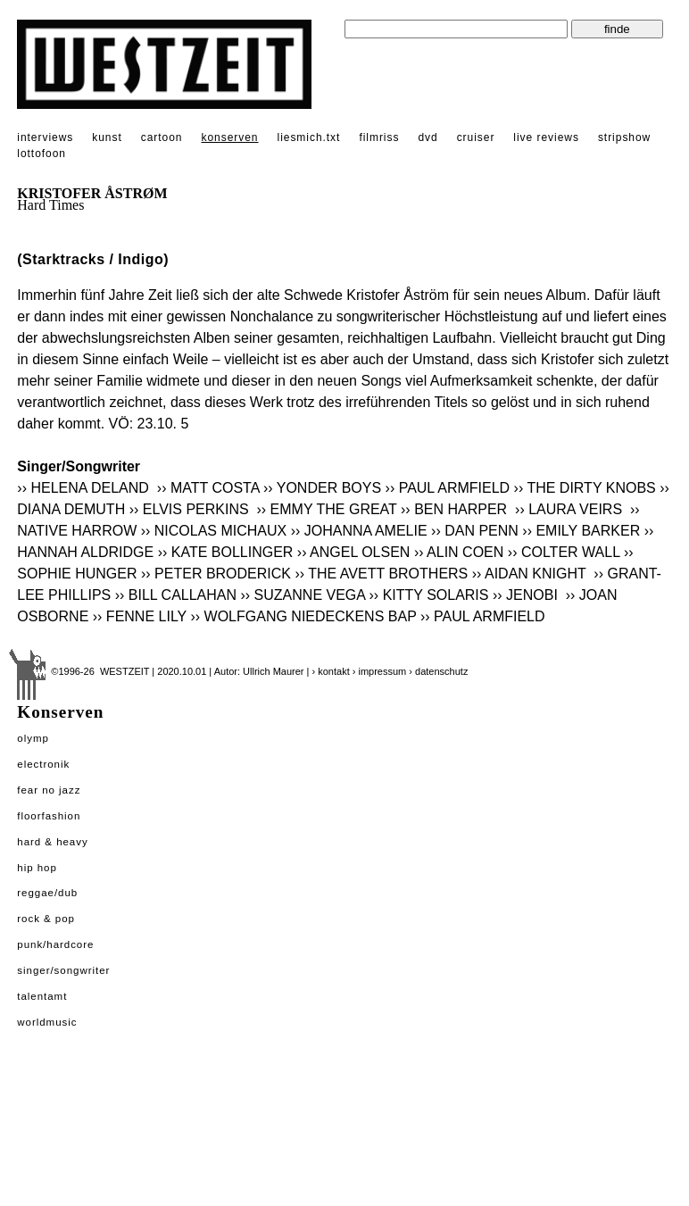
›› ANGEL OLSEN (354, 552)
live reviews (546, 137)
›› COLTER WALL (564, 552)
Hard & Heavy (52, 841)
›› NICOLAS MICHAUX (214, 530)
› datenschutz (438, 671)
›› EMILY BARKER (581, 530)
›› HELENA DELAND (85, 487)
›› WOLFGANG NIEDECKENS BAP (303, 616)
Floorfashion (48, 816)
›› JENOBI (527, 595)
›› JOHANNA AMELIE (359, 530)
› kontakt (331, 671)
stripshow (624, 137)
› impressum (380, 671)
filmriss (379, 137)
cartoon (162, 137)
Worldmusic (47, 1022)
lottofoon (41, 153)
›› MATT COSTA (208, 487)
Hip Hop (37, 867)
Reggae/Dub (47, 892)
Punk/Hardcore (55, 944)
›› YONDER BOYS (322, 487)
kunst (106, 137)
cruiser (476, 137)
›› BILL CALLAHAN (176, 595)
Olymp (33, 738)
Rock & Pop (46, 918)
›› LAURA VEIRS (570, 509)
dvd (427, 137)
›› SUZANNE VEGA (303, 595)
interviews (45, 137)
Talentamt (42, 996)
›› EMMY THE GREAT (327, 509)
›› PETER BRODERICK (216, 573)
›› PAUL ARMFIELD (448, 487)
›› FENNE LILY (140, 616)
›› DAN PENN (475, 530)
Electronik (43, 764)
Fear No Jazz (48, 790)
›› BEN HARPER (456, 509)
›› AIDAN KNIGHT (531, 573)
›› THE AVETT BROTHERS (381, 573)
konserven (229, 137)
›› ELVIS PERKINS (191, 509)
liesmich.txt (309, 137)
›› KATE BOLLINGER (226, 552)
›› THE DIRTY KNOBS (585, 487)
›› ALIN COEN (458, 552)
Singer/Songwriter (63, 970)
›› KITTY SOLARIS (429, 595)
